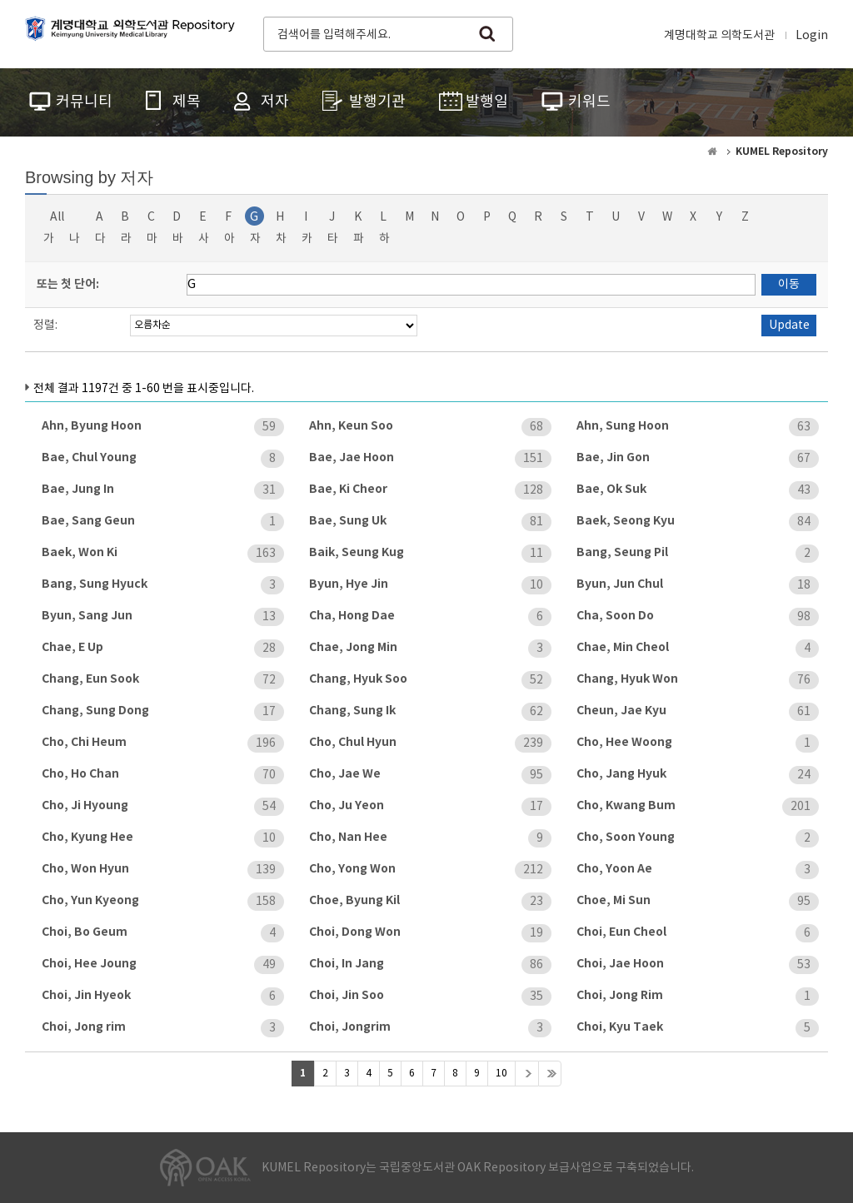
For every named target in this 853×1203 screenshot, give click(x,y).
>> (549, 1073)
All (57, 217)
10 (501, 1073)
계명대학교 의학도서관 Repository (133, 32)
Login (812, 35)
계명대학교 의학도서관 (719, 35)
